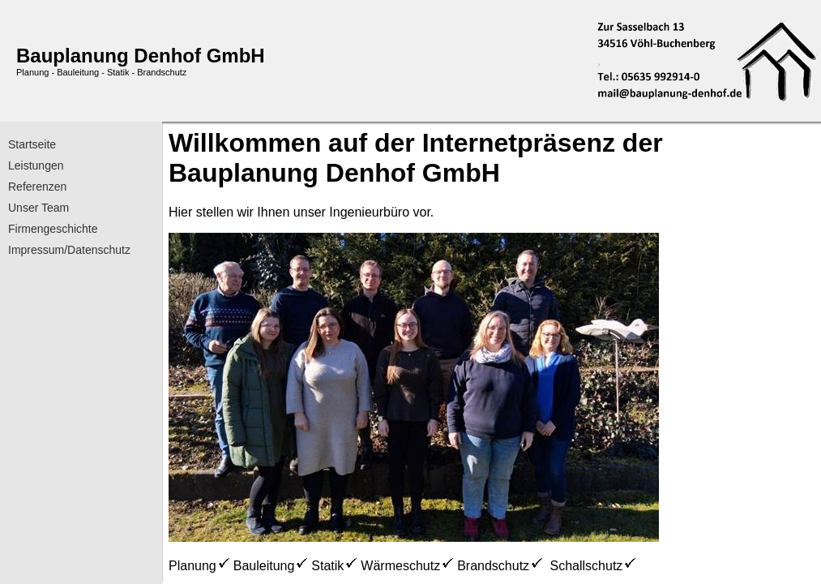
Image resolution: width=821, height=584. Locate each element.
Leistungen (36, 165)
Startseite (32, 144)
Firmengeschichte (53, 228)
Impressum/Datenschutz (69, 249)
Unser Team (38, 207)
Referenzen (37, 186)
